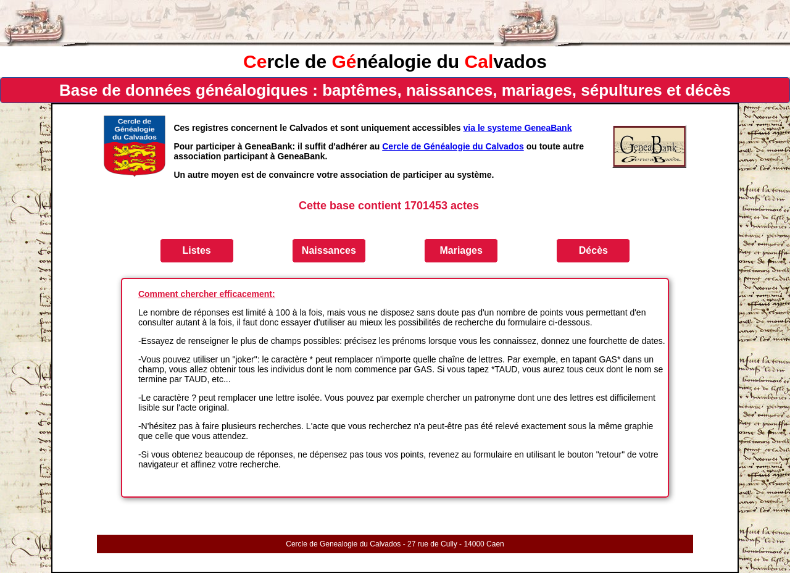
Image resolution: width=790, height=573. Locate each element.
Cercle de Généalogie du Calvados (453, 146)
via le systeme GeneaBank (518, 128)
